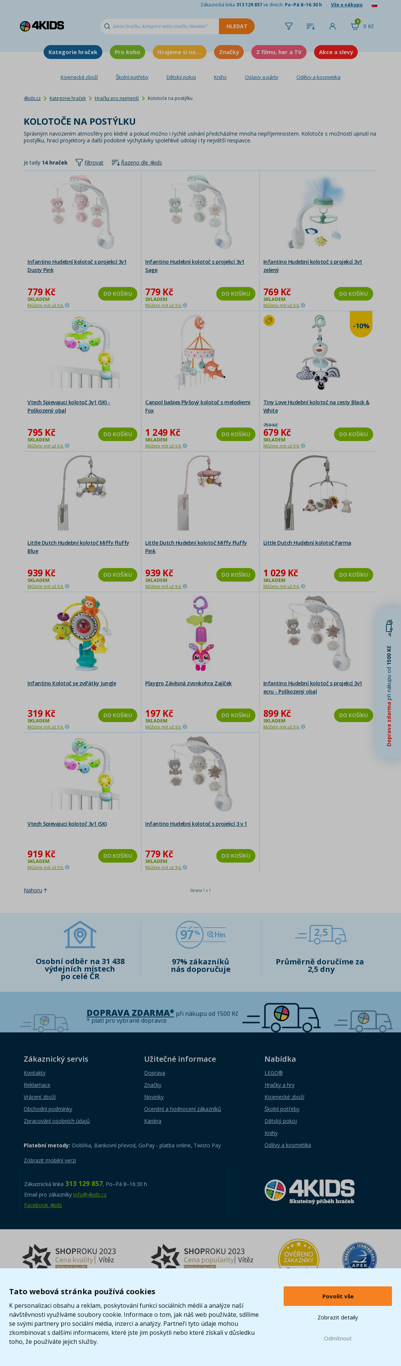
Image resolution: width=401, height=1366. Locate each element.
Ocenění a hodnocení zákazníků (182, 1108)
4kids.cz (32, 98)
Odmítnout (338, 1338)
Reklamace (37, 1084)
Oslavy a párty (261, 77)
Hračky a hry (279, 1084)
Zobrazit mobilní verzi (50, 1160)
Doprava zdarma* (130, 1012)
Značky (229, 52)
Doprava (154, 1072)
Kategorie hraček (73, 52)
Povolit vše (338, 1296)
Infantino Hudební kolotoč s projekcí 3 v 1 (196, 823)
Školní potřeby (132, 77)
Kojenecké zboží (79, 77)
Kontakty (35, 1072)
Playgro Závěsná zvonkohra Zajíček (188, 683)
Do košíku (117, 293)
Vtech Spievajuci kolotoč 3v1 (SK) (67, 823)
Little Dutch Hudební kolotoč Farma (307, 542)
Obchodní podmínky (48, 1108)
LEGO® (273, 1072)
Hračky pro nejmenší (117, 98)
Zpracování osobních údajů (57, 1120)
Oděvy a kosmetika (318, 77)
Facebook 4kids (43, 1205)
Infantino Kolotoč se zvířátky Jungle (71, 683)
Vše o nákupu (347, 5)
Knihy (220, 77)
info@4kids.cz (89, 1194)
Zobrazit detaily (337, 1317)
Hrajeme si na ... (180, 52)
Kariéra (152, 1120)
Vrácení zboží (40, 1096)
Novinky (154, 1096)
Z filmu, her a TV (279, 52)
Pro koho (127, 52)
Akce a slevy (336, 52)
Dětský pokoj (181, 77)
